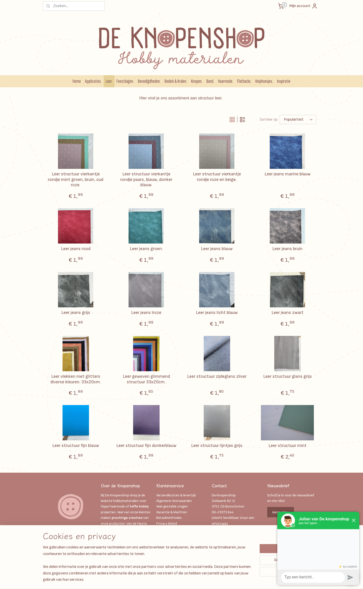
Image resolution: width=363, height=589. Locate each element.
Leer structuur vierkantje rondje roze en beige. (217, 176)
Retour (161, 551)
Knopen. (196, 81)
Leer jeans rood (75, 248)
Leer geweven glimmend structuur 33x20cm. (146, 379)
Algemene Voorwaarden (174, 501)
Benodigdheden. (149, 81)
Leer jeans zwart (287, 312)
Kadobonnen (165, 529)
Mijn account (303, 6)
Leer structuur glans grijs (287, 376)
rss (190, 579)
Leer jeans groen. (146, 248)
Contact (162, 546)
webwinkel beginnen (207, 579)
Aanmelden (280, 512)
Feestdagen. (125, 81)
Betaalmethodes (169, 518)
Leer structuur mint (287, 445)
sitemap (182, 579)
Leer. (109, 81)
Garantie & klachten (171, 512)
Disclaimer (164, 534)
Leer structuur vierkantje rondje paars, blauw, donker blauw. (146, 179)
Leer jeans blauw (217, 248)
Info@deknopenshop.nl (229, 529)
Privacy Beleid (166, 523)
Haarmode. (225, 81)
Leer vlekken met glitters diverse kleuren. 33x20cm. (75, 379)
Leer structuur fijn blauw (75, 445)
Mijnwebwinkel (246, 579)
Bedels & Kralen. (176, 81)
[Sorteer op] (298, 119)
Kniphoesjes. (264, 81)
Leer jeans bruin (287, 248)
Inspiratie (283, 81)
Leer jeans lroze (146, 312)
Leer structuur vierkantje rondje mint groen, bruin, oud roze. (75, 179)
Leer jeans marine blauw (287, 174)
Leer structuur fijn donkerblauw (146, 445)
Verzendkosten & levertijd (176, 495)
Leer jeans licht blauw (217, 312)
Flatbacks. (244, 81)
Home (77, 81)
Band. (210, 81)
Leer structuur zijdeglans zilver (217, 376)
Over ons (163, 540)
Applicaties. (93, 81)
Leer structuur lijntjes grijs (217, 445)
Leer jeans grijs (75, 312)
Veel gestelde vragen (172, 506)
